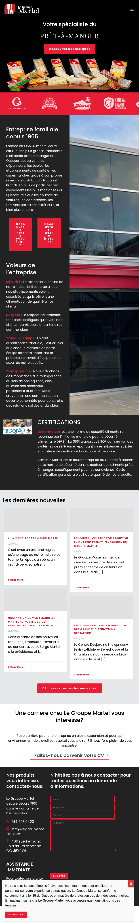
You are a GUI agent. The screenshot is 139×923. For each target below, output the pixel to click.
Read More (15, 579)
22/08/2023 (13, 630)
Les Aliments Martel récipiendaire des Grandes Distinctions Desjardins (100, 629)
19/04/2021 (79, 638)
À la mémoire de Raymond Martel (33, 538)
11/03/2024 (79, 551)
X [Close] (131, 883)
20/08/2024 (13, 543)
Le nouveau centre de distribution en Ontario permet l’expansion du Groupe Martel (101, 542)
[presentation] (77, 866)
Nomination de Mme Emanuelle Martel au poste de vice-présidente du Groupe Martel (31, 621)
